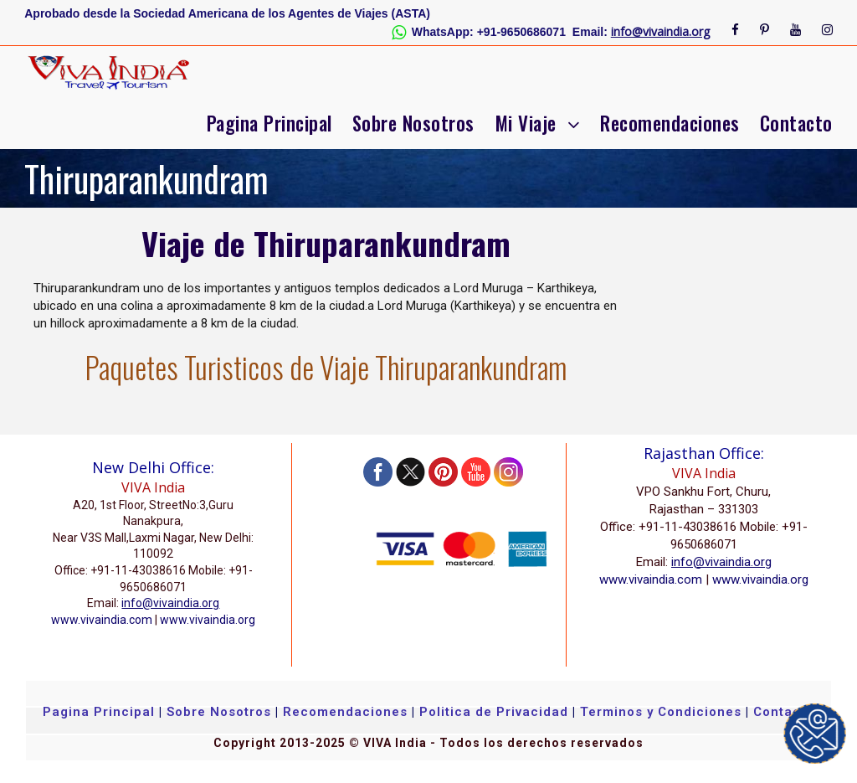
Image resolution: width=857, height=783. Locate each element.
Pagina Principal (269, 123)
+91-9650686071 (521, 32)
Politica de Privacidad (493, 711)
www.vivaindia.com (101, 619)
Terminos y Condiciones (663, 711)
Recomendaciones (670, 123)
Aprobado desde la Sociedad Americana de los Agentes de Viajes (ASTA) (227, 13)
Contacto (796, 123)
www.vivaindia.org (207, 619)
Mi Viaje (526, 123)
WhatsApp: (443, 32)
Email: (590, 32)
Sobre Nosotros (413, 123)
